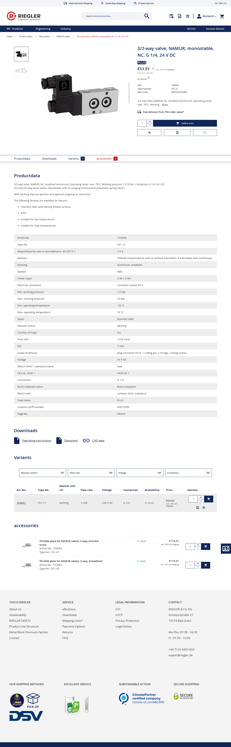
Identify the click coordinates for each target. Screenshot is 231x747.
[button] (209, 16)
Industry (66, 28)
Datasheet (71, 440)
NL (225, 3)
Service (191, 28)
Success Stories (215, 28)
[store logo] (42, 16)
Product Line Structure (24, 626)
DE (216, 3)
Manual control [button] (29, 472)
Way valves (44, 36)
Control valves (25, 36)
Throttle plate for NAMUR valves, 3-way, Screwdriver (71, 561)
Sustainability (18, 615)
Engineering (43, 28)
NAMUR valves (63, 36)
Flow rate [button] (75, 472)
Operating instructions (36, 440)
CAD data (98, 440)
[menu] (89, 29)
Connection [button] (173, 472)
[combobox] (114, 16)
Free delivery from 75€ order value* (163, 112)
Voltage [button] (122, 472)
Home (10, 36)
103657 (21, 502)
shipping (170, 70)
